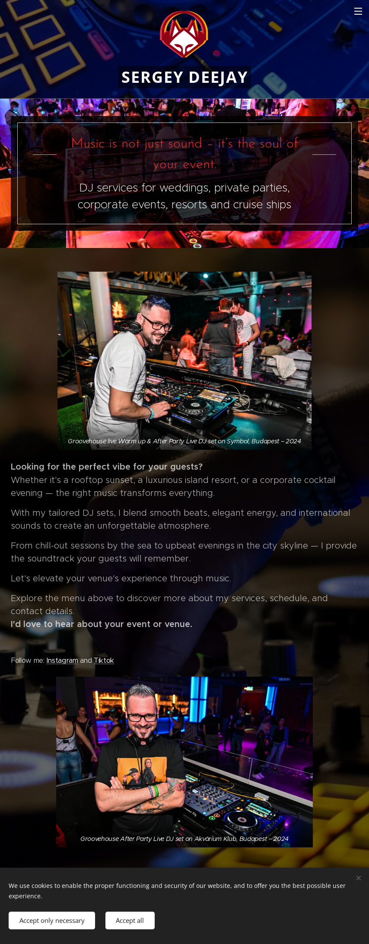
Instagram (62, 660)
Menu (358, 11)
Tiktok (104, 660)
